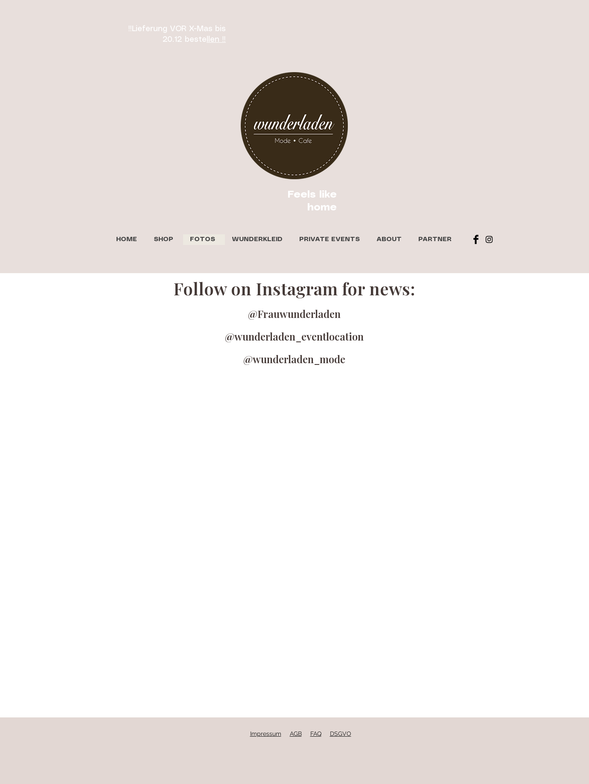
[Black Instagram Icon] (489, 239)
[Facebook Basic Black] (476, 239)
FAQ (315, 733)
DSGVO (340, 733)
